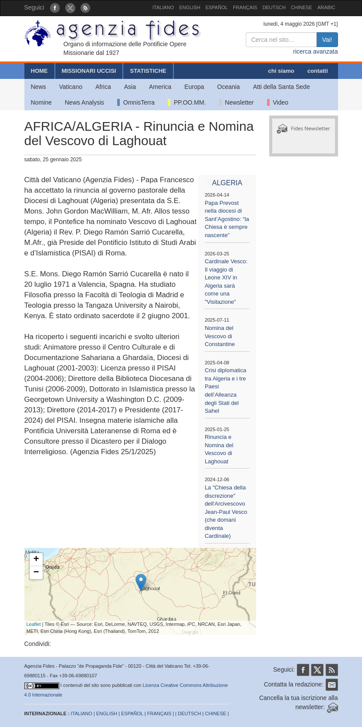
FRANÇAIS (245, 7)
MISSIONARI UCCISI (89, 71)
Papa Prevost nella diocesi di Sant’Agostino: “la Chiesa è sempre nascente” (227, 219)
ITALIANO (163, 7)
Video (277, 102)
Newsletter (236, 102)
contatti (318, 71)
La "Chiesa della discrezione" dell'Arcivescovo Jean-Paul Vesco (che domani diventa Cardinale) (226, 511)
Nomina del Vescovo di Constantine (220, 336)
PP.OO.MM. (187, 102)
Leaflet (34, 624)
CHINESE (301, 7)
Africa (103, 86)
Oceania (228, 86)
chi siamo (281, 71)
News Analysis (84, 102)
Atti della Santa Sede (281, 86)
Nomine (41, 102)
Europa (194, 86)
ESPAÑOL (217, 7)
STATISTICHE (148, 71)
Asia (130, 86)
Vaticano (70, 86)
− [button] (36, 572)
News (38, 86)
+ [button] (36, 559)
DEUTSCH (273, 7)
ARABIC (326, 7)
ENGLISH (189, 7)
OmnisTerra (136, 102)
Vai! (327, 39)
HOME (39, 71)
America (160, 86)
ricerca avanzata (315, 51)
